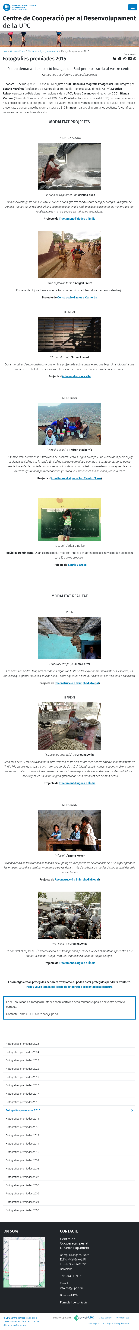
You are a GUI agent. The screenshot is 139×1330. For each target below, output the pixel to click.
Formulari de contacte (74, 1302)
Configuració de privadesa (116, 1323)
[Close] (132, 7)
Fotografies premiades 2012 (22, 1135)
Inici (5, 51)
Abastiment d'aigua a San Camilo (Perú (76, 478)
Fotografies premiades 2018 (22, 1085)
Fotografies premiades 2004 (22, 1201)
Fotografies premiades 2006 (22, 1185)
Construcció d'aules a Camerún (77, 297)
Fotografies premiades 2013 (22, 1127)
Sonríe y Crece (77, 564)
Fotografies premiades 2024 (22, 1052)
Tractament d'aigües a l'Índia (77, 218)
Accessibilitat (122, 1317)
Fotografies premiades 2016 (22, 1102)
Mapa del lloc (105, 1317)
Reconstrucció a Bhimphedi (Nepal (77, 683)
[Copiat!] (134, 59)
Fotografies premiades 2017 (22, 1093)
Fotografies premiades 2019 (22, 1077)
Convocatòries (17, 51)
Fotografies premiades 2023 (22, 1060)
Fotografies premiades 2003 (22, 1210)
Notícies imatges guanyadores (43, 51)
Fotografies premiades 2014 (22, 1118)
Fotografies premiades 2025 (22, 1043)
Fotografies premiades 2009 (22, 1160)
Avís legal (93, 1323)
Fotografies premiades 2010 (22, 1152)
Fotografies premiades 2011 (22, 1143)
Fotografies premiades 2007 (22, 1176)
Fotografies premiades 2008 (22, 1168)
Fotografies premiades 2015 (23, 1110)
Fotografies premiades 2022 (22, 1068)
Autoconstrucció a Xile (76, 376)
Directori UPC (68, 1295)
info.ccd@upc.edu (71, 1288)
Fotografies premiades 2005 (22, 1193)
